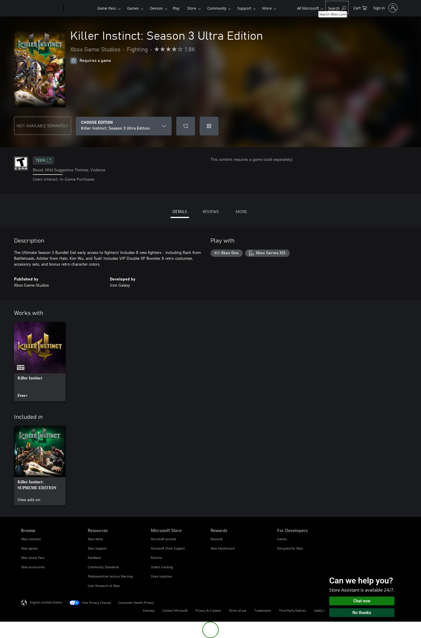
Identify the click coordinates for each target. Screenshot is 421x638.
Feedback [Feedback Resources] (94, 557)
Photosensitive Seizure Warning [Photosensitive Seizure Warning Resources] (110, 576)
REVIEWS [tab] (211, 211)
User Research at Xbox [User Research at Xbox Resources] (104, 586)
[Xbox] (79, 8)
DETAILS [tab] (179, 211)
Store (191, 8)
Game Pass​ (106, 8)
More (267, 8)
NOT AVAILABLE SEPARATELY (42, 125)
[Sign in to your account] (385, 8)
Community (216, 8)
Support (244, 8)
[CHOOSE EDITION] (124, 126)
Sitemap (148, 610)
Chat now (361, 601)
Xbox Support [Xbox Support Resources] (97, 548)
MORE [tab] (241, 211)
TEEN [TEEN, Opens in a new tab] (43, 160)
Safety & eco (323, 610)
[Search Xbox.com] (336, 7)
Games (133, 8)
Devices (156, 8)
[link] (39, 361)
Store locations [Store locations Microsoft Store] (161, 576)
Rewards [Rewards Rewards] (216, 539)
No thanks (362, 612)
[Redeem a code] (209, 126)
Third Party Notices (292, 610)
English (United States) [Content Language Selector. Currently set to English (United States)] (46, 602)
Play (176, 8)
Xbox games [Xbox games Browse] (29, 548)
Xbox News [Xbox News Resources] (95, 539)
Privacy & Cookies (208, 610)
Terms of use (237, 610)
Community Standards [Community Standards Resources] (103, 567)
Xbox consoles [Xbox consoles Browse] (31, 539)
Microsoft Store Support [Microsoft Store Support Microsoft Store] (168, 548)
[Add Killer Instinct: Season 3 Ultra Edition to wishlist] (185, 126)
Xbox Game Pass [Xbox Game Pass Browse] (32, 557)
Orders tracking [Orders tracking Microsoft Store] (162, 567)
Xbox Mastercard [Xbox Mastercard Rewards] (222, 548)
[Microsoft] (41, 8)
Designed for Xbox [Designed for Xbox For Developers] (290, 548)
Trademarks (262, 610)
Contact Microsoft (175, 610)
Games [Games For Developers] (282, 539)
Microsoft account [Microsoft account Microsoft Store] (163, 539)
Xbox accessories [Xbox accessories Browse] (33, 567)
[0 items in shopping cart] (360, 7)
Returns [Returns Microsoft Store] (156, 557)
